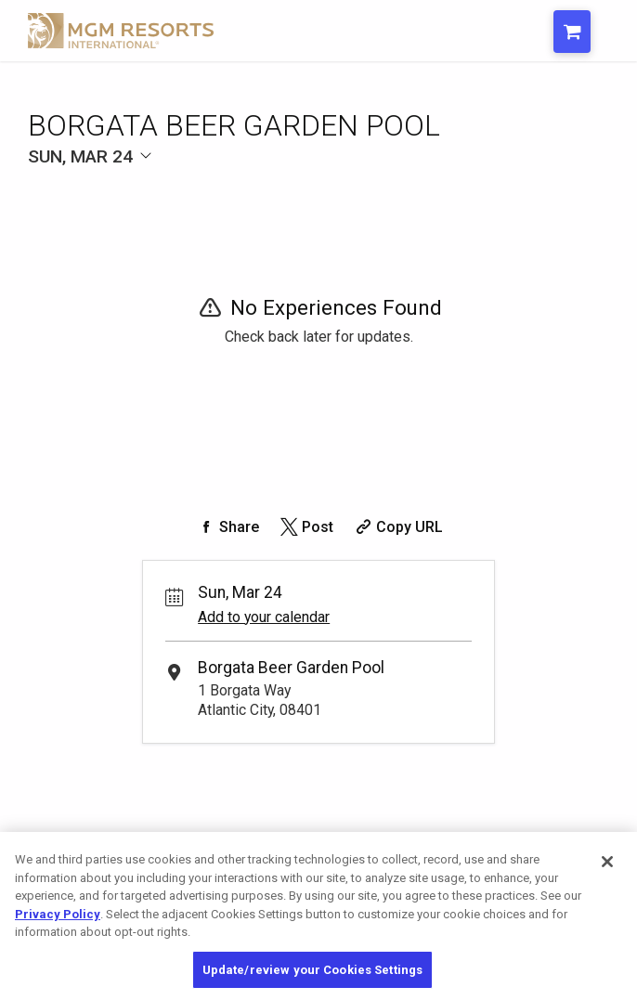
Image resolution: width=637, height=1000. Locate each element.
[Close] (607, 871)
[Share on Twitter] (305, 527)
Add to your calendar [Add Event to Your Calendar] (264, 617)
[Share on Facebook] (226, 527)
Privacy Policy (57, 924)
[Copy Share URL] (397, 527)
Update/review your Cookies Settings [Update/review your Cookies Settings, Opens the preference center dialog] (312, 980)
